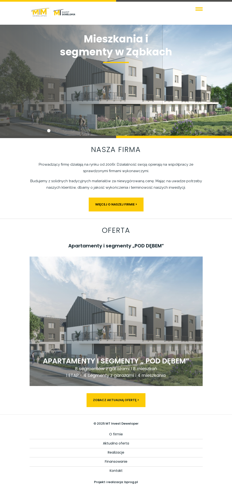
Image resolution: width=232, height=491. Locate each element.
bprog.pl (131, 482)
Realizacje (116, 452)
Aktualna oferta (116, 443)
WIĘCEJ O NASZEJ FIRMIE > (116, 204)
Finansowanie (116, 461)
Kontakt (116, 470)
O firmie (116, 434)
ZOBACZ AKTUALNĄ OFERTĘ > (116, 400)
